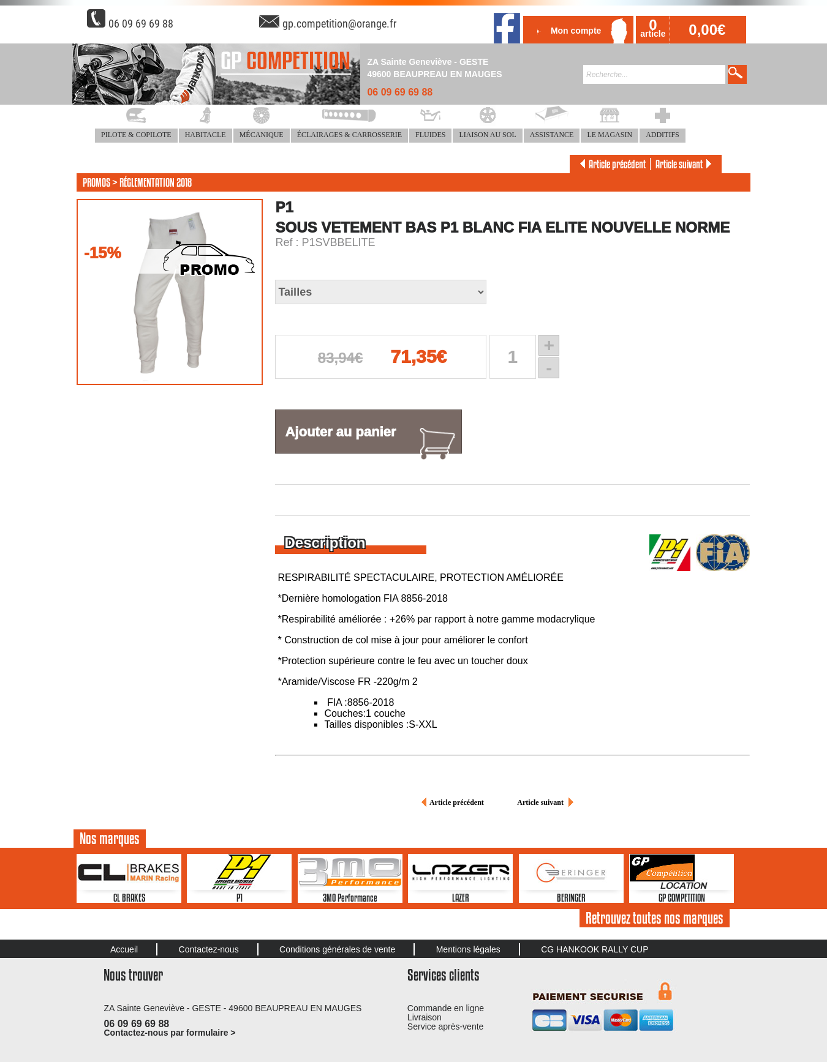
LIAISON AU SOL (487, 134)
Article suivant (685, 164)
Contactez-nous (209, 949)
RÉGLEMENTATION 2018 (155, 182)
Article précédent (611, 164)
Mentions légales (468, 949)
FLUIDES (430, 134)
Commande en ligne (445, 1008)
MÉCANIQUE (262, 134)
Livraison (424, 1017)
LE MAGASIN (609, 134)
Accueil (124, 949)
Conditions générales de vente (337, 949)
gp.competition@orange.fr (339, 23)
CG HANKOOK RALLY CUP (594, 949)
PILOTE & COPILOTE (136, 134)
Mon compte (576, 31)
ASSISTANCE (552, 134)
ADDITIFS (662, 134)
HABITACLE (205, 134)
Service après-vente (445, 1026)
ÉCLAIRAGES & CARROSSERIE (349, 134)
